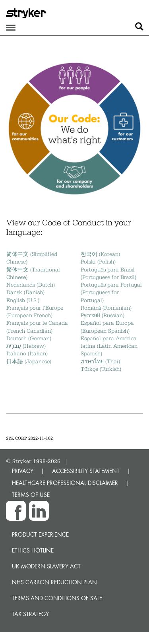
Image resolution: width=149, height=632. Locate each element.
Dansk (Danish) (25, 292)
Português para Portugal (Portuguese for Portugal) (111, 292)
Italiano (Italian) (27, 353)
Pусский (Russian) (102, 315)
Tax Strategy (30, 614)
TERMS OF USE (31, 494)
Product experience (40, 534)
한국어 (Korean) (100, 254)
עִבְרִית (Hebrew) (26, 346)
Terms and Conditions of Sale (57, 598)
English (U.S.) (22, 300)
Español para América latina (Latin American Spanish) (109, 346)
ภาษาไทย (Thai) (100, 361)
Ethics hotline (33, 550)
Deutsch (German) (28, 338)
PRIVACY (22, 471)
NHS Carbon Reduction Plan (54, 582)
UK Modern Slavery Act (46, 566)
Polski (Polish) (98, 261)
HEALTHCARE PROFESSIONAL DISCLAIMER (65, 483)
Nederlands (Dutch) (30, 284)
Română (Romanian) (106, 307)
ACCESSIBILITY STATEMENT (86, 471)
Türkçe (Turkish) (101, 369)
